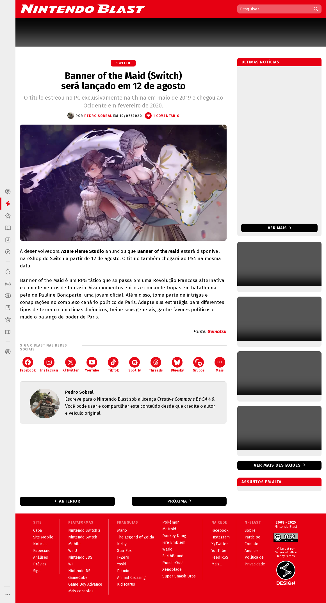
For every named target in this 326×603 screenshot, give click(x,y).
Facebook (28, 364)
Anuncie (252, 550)
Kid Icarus (126, 584)
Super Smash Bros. (179, 576)
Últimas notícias (260, 62)
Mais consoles (81, 591)
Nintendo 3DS (80, 557)
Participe (252, 537)
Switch (123, 63)
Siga (36, 570)
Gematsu (217, 331)
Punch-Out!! (172, 562)
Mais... (216, 564)
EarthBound (172, 556)
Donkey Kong (174, 535)
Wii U (72, 550)
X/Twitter (71, 364)
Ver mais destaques (277, 465)
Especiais (41, 550)
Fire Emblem (173, 542)
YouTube (92, 364)
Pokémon (170, 522)
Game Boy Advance (85, 584)
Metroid (169, 529)
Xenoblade (172, 569)
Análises (40, 557)
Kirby (122, 544)
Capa (37, 530)
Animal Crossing (131, 577)
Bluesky (177, 364)
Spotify (134, 364)
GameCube (78, 577)
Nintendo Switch (82, 537)
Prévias (39, 564)
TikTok (113, 364)
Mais (220, 364)
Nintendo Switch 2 (84, 530)
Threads (156, 364)
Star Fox (124, 550)
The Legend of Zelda (135, 537)
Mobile (74, 544)
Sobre (250, 530)
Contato (251, 544)
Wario (167, 549)
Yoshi (121, 564)
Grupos (199, 364)
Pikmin (123, 570)
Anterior (69, 501)
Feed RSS (219, 557)
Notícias (40, 544)
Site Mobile (43, 537)
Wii (70, 564)
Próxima (177, 501)
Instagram (49, 364)
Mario (122, 530)
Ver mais (279, 228)
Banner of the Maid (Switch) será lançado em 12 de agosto (123, 81)
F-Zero (123, 557)
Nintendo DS (79, 570)
